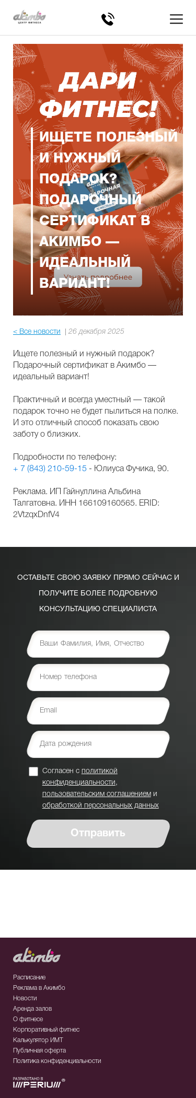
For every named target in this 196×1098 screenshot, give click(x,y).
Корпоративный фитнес (46, 1030)
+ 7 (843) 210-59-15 (50, 469)
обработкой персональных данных (100, 805)
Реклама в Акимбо (39, 988)
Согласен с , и (100, 788)
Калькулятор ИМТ (38, 1040)
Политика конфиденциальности (57, 1061)
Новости (25, 998)
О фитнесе (28, 1019)
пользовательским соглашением (96, 794)
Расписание (29, 977)
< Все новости (37, 332)
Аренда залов (32, 1009)
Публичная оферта (39, 1051)
